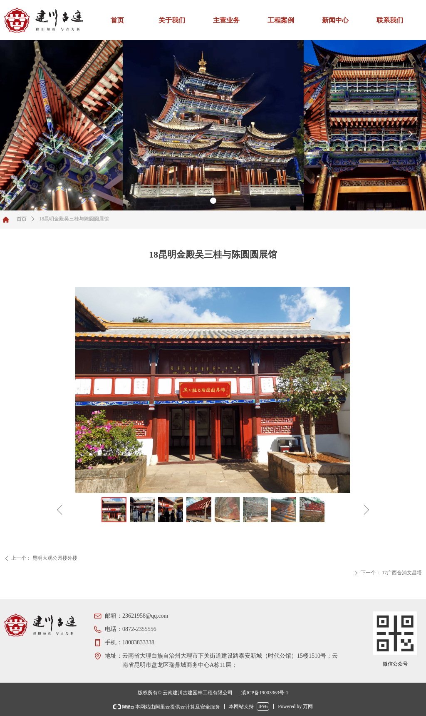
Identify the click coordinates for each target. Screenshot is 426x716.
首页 (22, 219)
